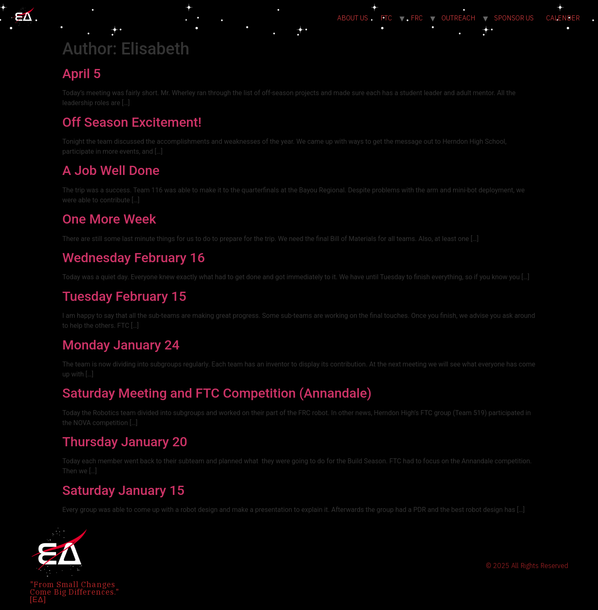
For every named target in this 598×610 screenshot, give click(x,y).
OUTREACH (458, 18)
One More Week (109, 219)
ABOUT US (352, 18)
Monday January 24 (120, 345)
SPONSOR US (514, 18)
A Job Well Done (110, 170)
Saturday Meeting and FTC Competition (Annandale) (217, 393)
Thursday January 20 (124, 442)
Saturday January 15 (123, 490)
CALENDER (563, 18)
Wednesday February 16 (133, 258)
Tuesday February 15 (124, 296)
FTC (386, 18)
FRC (417, 18)
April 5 (81, 73)
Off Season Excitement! (131, 122)
